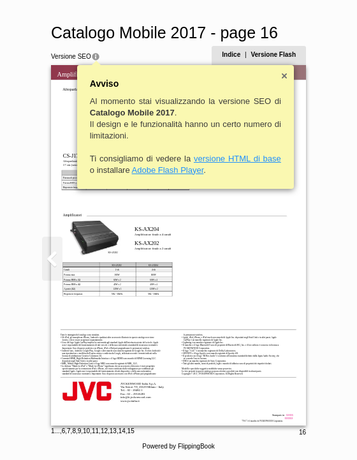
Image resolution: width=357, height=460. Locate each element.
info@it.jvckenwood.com (135, 397)
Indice (231, 54)
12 (104, 430)
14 (122, 430)
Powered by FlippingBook (178, 446)
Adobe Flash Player (168, 170)
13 (113, 430)
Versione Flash (273, 54)
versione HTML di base (237, 158)
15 (131, 430)
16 (302, 432)
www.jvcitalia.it (130, 401)
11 (95, 430)
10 (86, 430)
